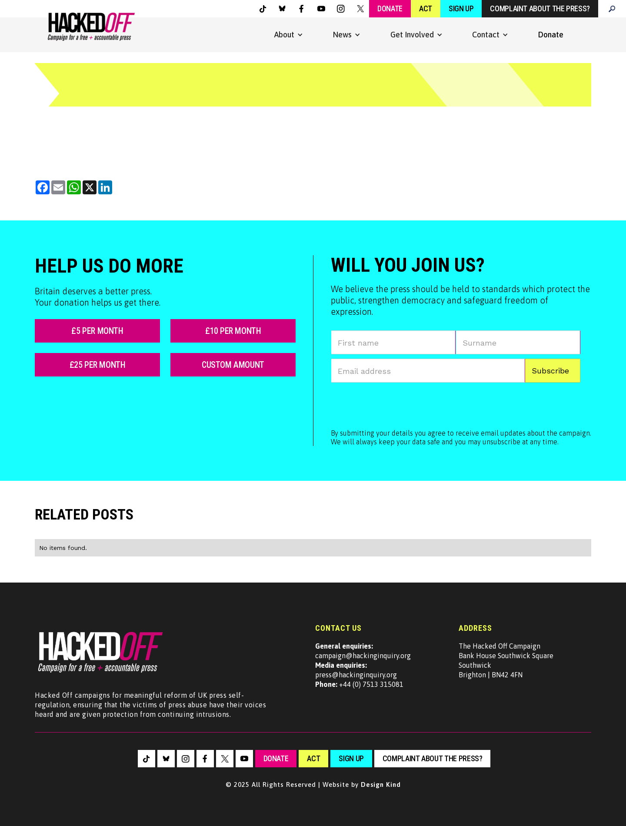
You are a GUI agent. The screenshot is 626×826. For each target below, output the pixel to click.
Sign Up (461, 8)
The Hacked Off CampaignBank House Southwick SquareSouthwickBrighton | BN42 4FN (506, 660)
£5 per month (97, 331)
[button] (289, 35)
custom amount (233, 365)
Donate (390, 8)
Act (425, 8)
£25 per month (98, 365)
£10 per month (233, 331)
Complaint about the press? (540, 8)
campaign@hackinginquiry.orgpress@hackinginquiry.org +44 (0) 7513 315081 (363, 665)
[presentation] (397, 404)
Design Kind (381, 784)
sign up (351, 758)
